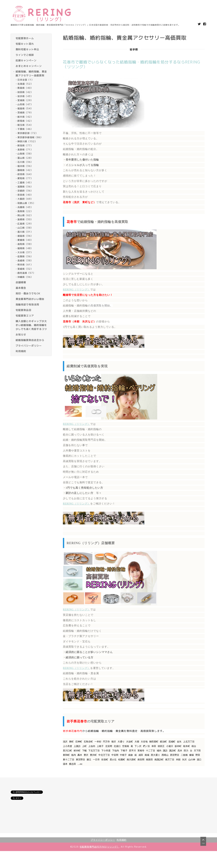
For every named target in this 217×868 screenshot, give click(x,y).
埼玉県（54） (25, 124)
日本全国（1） (25, 79)
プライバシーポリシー (103, 839)
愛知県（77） (25, 178)
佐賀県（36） (25, 256)
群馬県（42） (25, 120)
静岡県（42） (25, 170)
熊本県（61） (25, 264)
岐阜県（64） (25, 174)
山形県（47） (25, 104)
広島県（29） (25, 223)
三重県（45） (25, 182)
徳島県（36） (25, 235)
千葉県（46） (25, 129)
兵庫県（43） (25, 207)
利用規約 (121, 839)
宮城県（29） (25, 100)
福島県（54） (25, 108)
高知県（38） (25, 244)
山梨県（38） (25, 153)
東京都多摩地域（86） (30, 137)
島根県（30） (25, 219)
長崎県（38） (25, 260)
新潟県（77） (25, 145)
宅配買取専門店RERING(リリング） (99, 846)
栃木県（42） (25, 116)
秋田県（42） (25, 92)
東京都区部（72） (27, 133)
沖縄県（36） (25, 277)
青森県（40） (25, 87)
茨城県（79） (25, 112)
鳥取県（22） (25, 211)
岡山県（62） (25, 215)
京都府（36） (25, 190)
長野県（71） (25, 149)
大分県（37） (25, 252)
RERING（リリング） (76, 289)
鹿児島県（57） (26, 272)
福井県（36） (25, 166)
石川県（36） (25, 161)
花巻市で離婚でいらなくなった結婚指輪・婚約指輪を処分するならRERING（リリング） (131, 64)
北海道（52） (25, 83)
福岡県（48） (25, 248)
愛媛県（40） (25, 239)
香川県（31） (25, 231)
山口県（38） (25, 227)
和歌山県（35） (26, 203)
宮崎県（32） (25, 268)
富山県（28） (25, 157)
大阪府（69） (25, 198)
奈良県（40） (25, 194)
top (203, 842)
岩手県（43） (25, 96)
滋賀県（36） (25, 186)
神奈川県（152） (27, 141)
